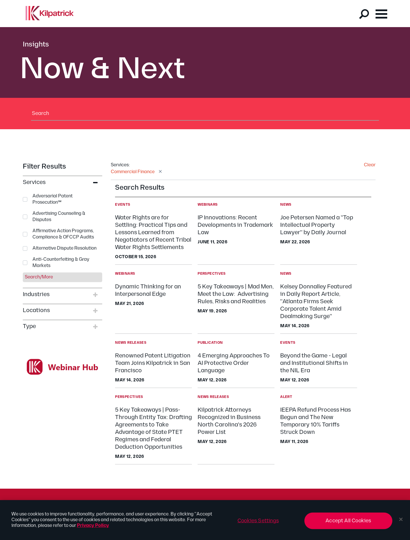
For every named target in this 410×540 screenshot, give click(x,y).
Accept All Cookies (348, 523)
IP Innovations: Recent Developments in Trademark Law (235, 225)
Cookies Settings (258, 523)
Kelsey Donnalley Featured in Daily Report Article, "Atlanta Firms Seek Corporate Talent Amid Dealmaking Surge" (316, 301)
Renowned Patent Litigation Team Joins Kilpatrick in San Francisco (152, 363)
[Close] (401, 522)
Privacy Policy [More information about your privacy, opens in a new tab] (93, 528)
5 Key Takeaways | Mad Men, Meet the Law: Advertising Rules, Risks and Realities (236, 294)
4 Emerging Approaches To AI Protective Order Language (234, 363)
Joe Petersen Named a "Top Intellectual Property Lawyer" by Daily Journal (316, 225)
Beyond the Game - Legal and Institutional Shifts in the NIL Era (314, 363)
